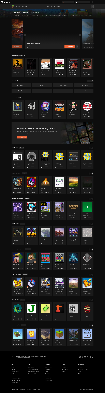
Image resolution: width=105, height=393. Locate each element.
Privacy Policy (22, 389)
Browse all (90, 80)
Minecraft (14, 369)
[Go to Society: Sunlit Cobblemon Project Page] (87, 109)
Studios (28, 2)
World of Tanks (15, 382)
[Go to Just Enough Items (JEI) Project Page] (31, 311)
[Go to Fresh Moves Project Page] (31, 261)
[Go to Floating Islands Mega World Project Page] (45, 235)
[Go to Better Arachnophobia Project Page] (87, 67)
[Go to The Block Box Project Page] (18, 109)
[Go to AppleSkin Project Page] (87, 311)
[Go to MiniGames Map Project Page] (31, 235)
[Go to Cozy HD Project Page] (18, 210)
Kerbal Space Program (16, 378)
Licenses (29, 389)
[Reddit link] (92, 357)
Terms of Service (15, 389)
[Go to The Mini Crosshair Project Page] (87, 210)
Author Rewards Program (33, 371)
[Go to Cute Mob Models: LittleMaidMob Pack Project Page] (31, 210)
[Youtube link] (85, 357)
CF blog (46, 371)
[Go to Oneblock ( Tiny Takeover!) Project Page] (18, 337)
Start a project (31, 367)
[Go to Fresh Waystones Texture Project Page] (87, 261)
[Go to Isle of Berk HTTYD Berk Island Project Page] (45, 337)
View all (22, 147)
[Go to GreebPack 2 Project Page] (73, 185)
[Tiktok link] (82, 357)
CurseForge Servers (49, 380)
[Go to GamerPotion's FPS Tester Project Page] (87, 337)
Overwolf (80, 367)
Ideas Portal (47, 369)
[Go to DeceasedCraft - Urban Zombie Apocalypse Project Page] (45, 286)
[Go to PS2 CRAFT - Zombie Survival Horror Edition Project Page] (73, 67)
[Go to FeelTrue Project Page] (59, 210)
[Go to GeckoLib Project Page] (18, 311)
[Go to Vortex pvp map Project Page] (73, 235)
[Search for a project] (68, 6)
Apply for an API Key (32, 373)
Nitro (79, 373)
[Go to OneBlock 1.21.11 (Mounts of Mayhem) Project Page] (59, 337)
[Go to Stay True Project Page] (45, 261)
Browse (15, 2)
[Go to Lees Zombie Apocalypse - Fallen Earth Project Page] (59, 67)
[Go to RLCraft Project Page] (73, 286)
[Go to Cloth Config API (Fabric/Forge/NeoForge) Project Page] (45, 311)
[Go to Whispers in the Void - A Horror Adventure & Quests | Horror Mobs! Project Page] (45, 67)
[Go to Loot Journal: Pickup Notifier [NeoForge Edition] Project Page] (45, 109)
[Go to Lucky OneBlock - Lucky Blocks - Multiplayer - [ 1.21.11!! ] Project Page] (31, 337)
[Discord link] (87, 357)
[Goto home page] (5, 2)
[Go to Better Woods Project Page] (73, 210)
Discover (18, 6)
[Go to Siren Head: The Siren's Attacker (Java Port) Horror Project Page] (18, 67)
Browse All (24, 6)
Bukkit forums (48, 378)
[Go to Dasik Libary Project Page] (18, 159)
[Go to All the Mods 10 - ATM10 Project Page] (18, 286)
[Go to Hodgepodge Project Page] (59, 159)
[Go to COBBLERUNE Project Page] (31, 185)
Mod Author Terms (36, 389)
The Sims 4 (14, 373)
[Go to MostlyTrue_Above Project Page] (45, 210)
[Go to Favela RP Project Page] (59, 235)
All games (13, 367)
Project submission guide (33, 369)
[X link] (90, 357)
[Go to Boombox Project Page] (31, 109)
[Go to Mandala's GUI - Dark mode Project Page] (59, 261)
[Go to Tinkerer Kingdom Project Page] (18, 185)
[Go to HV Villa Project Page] (87, 235)
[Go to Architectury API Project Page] (59, 311)
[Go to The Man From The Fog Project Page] (31, 67)
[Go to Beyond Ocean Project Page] (59, 109)
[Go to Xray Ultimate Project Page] (73, 261)
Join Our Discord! (48, 367)
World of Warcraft (15, 371)
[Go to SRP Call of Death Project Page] (87, 185)
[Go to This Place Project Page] (45, 185)
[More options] (102, 2)
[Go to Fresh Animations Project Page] (18, 261)
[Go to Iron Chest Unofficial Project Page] (87, 159)
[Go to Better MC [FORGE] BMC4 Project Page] (59, 286)
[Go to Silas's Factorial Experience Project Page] (59, 185)
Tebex (79, 371)
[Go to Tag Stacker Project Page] (73, 109)
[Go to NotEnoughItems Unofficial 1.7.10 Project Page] (45, 159)
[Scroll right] (92, 148)
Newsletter (47, 373)
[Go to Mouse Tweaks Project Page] (73, 311)
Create (21, 2)
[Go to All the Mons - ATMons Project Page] (87, 286)
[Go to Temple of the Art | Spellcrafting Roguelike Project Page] (18, 235)
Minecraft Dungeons (16, 380)
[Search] (92, 6)
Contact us (64, 371)
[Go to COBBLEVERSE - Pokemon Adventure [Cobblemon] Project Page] (31, 286)
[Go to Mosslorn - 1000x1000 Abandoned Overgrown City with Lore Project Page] (73, 337)
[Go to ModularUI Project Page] (73, 159)
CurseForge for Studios (83, 369)
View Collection (69, 46)
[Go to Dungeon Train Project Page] (31, 159)
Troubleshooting (65, 369)
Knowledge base (65, 367)
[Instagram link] (80, 357)
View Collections (22, 137)
